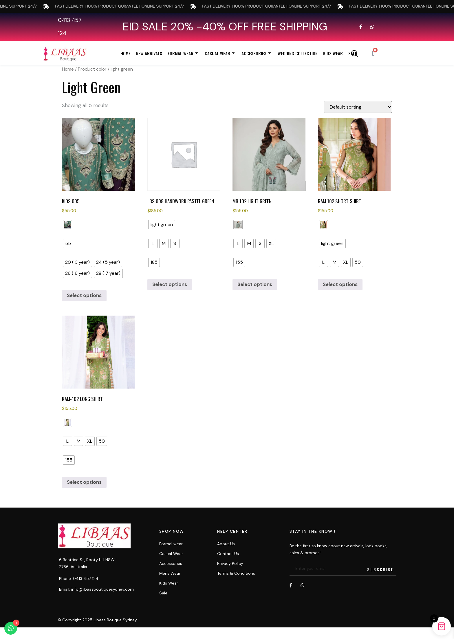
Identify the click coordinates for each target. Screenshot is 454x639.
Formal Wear (183, 53)
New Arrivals (149, 53)
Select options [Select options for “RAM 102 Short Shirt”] (340, 284)
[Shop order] (358, 107)
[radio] (67, 224)
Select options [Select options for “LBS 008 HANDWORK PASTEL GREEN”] (169, 284)
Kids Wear (333, 53)
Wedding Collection (298, 53)
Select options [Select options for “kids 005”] (84, 295)
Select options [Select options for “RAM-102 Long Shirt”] (84, 482)
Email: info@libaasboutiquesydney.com (96, 589)
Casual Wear (220, 53)
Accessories (256, 53)
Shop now (171, 531)
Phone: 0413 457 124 (78, 578)
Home (125, 53)
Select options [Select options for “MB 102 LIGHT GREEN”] (254, 284)
